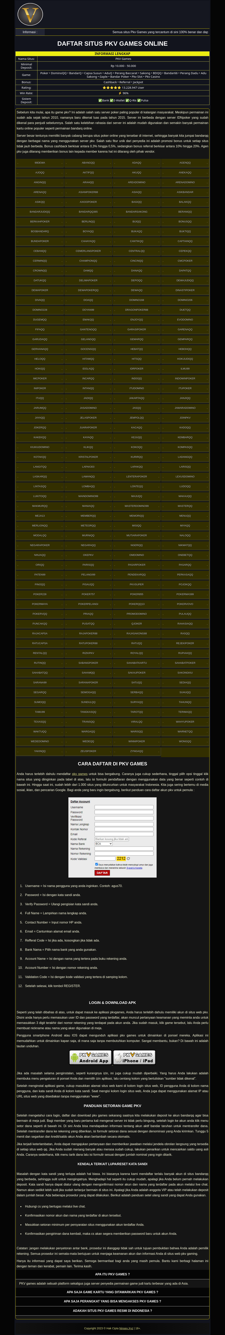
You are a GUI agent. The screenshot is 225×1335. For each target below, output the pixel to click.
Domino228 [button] (40, 309)
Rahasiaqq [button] (185, 623)
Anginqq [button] (40, 182)
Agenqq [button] (185, 162)
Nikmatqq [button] (185, 545)
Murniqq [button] (88, 535)
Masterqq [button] (185, 505)
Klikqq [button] (88, 447)
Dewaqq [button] (136, 290)
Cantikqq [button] (136, 241)
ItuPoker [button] (185, 388)
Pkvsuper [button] (137, 584)
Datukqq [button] (40, 280)
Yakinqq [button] (39, 751)
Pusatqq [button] (88, 623)
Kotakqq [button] (40, 456)
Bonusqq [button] (185, 221)
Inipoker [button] (40, 388)
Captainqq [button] (185, 241)
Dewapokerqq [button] (88, 290)
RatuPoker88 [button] (88, 643)
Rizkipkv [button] (88, 653)
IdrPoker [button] (136, 368)
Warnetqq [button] (185, 731)
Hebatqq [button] (137, 349)
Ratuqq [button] (136, 643)
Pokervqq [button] (40, 613)
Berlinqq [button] (88, 221)
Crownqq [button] (40, 270)
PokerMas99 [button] (185, 594)
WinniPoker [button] (137, 741)
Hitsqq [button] (137, 358)
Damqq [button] (88, 270)
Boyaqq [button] (88, 231)
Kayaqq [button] (88, 437)
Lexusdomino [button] (185, 476)
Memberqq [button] (88, 515)
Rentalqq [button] (40, 653)
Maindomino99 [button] (88, 496)
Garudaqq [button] (40, 339)
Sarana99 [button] (40, 682)
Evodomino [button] (185, 319)
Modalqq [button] (39, 535)
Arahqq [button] (88, 182)
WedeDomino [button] (40, 741)
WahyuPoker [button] (185, 721)
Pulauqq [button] (185, 613)
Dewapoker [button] (40, 290)
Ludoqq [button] (185, 486)
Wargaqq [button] (88, 731)
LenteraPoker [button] (136, 476)
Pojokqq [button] (185, 584)
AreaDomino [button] (136, 182)
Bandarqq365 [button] (88, 211)
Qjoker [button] (137, 623)
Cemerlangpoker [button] (88, 251)
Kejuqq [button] (137, 437)
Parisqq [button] (88, 564)
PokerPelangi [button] (88, 604)
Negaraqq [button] (88, 545)
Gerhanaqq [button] (40, 349)
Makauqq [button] (185, 496)
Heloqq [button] (39, 358)
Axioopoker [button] (88, 201)
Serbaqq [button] (136, 692)
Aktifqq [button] (88, 172)
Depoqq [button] (136, 280)
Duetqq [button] (185, 309)
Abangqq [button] (88, 162)
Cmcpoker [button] (185, 260)
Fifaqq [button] (40, 329)
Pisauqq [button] (88, 584)
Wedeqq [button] (88, 741)
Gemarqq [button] (136, 339)
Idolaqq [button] (88, 368)
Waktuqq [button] (39, 731)
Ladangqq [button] (185, 456)
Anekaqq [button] (185, 172)
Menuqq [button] (185, 515)
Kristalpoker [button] (88, 456)
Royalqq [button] (137, 653)
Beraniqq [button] (185, 211)
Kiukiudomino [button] (39, 447)
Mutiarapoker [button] (136, 535)
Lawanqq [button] (88, 476)
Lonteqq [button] (137, 486)
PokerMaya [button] (40, 604)
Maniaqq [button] (88, 505)
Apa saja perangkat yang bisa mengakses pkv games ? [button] (112, 1301)
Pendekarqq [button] (137, 574)
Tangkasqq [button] (88, 711)
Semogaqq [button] (88, 692)
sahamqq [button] (88, 672)
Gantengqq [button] (88, 329)
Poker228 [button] (39, 594)
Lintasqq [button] (40, 486)
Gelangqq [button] (88, 339)
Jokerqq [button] (40, 427)
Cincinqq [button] (136, 260)
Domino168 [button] (136, 300)
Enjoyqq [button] (137, 319)
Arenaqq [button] (40, 192)
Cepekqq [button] (185, 251)
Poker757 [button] (88, 594)
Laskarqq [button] (40, 476)
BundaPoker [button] (40, 241)
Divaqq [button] (40, 300)
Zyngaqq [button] (136, 751)
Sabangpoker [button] (88, 662)
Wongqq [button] (185, 741)
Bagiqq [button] (137, 201)
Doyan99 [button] (88, 309)
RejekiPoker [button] (185, 643)
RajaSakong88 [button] (137, 633)
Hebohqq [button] (185, 349)
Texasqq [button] (40, 721)
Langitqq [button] (39, 466)
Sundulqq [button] (88, 702)
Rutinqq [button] (40, 662)
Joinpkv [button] (185, 417)
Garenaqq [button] (185, 329)
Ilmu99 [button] (185, 368)
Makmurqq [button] (40, 505)
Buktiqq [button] (185, 231)
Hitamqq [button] (88, 358)
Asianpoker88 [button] (88, 192)
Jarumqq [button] (40, 407)
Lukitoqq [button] (39, 496)
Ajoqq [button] (39, 172)
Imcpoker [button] (40, 378)
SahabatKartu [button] (137, 662)
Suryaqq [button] (137, 702)
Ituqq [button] (40, 398)
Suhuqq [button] (185, 692)
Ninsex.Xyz (126, 1328)
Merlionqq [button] (40, 525)
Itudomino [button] (136, 388)
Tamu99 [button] (40, 711)
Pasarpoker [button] (136, 564)
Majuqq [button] (136, 496)
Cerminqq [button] (40, 260)
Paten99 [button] (39, 574)
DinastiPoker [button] (185, 290)
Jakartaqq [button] (136, 398)
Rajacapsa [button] (39, 633)
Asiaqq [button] (137, 192)
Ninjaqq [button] (40, 555)
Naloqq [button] (185, 535)
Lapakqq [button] (137, 466)
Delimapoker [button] (88, 280)
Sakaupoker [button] (137, 672)
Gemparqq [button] (185, 339)
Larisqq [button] (185, 466)
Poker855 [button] (136, 594)
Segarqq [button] (40, 692)
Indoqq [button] (137, 378)
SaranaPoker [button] (88, 682)
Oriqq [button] (40, 564)
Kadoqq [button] (185, 427)
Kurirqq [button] (137, 456)
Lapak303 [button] (88, 466)
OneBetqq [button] (185, 555)
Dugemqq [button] (40, 319)
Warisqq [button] (137, 731)
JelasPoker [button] (88, 417)
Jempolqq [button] (137, 417)
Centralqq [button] (137, 251)
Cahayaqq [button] (88, 241)
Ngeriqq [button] (137, 545)
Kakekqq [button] (40, 437)
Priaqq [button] (88, 613)
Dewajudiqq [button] (185, 280)
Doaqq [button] (88, 300)
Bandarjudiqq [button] (40, 211)
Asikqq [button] (40, 201)
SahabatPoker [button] (185, 662)
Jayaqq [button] (40, 417)
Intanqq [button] (88, 388)
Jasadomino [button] (88, 407)
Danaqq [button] (136, 270)
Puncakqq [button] (40, 623)
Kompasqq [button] (185, 447)
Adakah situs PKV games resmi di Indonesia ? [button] (112, 1310)
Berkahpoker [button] (40, 221)
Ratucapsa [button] (40, 643)
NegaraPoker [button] (40, 545)
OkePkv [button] (88, 555)
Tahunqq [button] (185, 702)
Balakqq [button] (185, 201)
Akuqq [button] (136, 172)
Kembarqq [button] (185, 437)
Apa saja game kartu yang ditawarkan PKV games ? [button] (112, 1292)
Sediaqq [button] (185, 682)
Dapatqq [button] (185, 270)
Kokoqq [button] (136, 447)
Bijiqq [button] (136, 221)
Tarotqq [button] (137, 711)
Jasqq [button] (136, 407)
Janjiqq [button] (185, 398)
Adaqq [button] (136, 162)
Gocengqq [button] (88, 349)
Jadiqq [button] (88, 398)
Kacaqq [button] (136, 427)
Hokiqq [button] (40, 368)
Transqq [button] (88, 721)
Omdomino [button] (136, 555)
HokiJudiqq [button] (185, 358)
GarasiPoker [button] (136, 329)
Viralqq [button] (136, 721)
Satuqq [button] (137, 682)
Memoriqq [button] (137, 515)
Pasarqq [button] (185, 564)
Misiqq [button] (136, 525)
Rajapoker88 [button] (88, 633)
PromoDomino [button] (137, 613)
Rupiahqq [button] (185, 653)
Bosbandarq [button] (40, 231)
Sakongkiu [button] (185, 672)
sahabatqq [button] (40, 672)
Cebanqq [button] (40, 251)
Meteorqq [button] (88, 525)
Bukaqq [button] (136, 231)
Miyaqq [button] (185, 525)
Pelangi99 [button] (88, 574)
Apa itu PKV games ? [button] (112, 1274)
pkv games (79, 774)
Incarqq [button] (88, 378)
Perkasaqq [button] (185, 574)
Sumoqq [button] (40, 702)
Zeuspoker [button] (88, 751)
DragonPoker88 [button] (136, 309)
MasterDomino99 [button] (137, 505)
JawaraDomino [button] (185, 407)
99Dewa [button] (40, 162)
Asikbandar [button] (185, 192)
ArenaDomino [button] (185, 182)
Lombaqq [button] (88, 486)
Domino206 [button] (185, 300)
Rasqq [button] (185, 633)
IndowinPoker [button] (185, 378)
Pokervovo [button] (185, 604)
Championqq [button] (88, 260)
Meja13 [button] (40, 515)
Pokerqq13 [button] (136, 604)
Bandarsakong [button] (137, 211)
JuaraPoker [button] (88, 427)
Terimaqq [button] (185, 711)
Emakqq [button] (88, 319)
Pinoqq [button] (40, 584)
